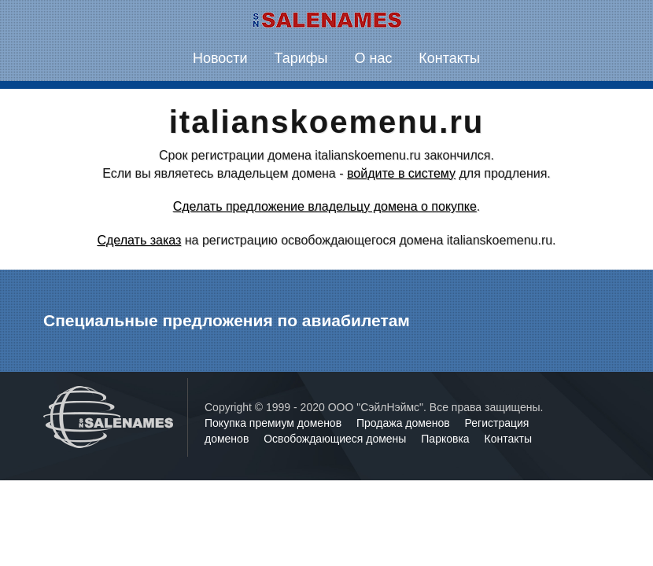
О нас (373, 58)
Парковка (446, 438)
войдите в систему (401, 173)
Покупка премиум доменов (275, 423)
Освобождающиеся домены (336, 438)
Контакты (449, 58)
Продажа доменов (404, 423)
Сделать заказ (139, 240)
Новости (220, 58)
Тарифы (301, 58)
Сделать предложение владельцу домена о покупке (325, 206)
